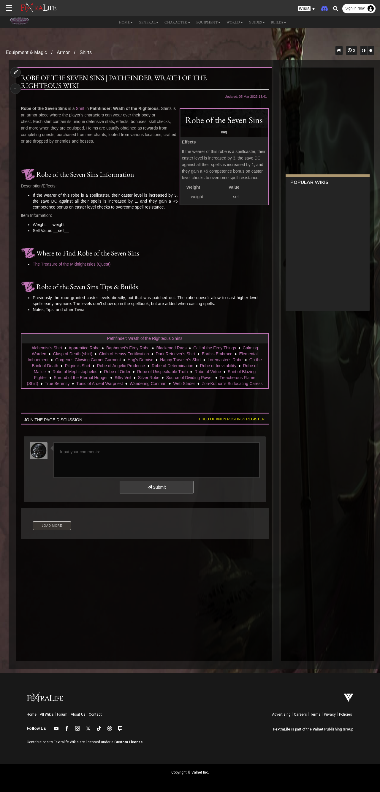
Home (32, 714)
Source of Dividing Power (189, 377)
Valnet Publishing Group (333, 729)
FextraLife (281, 729)
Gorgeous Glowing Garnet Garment (88, 359)
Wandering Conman (148, 383)
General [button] (149, 22)
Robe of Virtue (207, 371)
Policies (345, 714)
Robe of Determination (172, 365)
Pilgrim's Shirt (77, 365)
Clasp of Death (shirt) (72, 353)
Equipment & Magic (26, 52)
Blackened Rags (171, 347)
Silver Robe (148, 377)
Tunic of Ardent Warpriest (99, 383)
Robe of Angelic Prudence (121, 365)
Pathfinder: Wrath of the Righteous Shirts (144, 338)
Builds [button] (278, 22)
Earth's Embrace (217, 353)
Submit (157, 487)
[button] (306, 9)
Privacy (330, 714)
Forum (62, 714)
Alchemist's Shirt (46, 347)
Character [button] (177, 22)
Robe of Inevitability (218, 365)
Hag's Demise (140, 359)
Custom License (128, 742)
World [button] (235, 22)
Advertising (281, 714)
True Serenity (57, 383)
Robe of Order (117, 371)
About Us (78, 714)
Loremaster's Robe (225, 359)
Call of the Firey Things (214, 347)
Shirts (86, 52)
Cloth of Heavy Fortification (124, 353)
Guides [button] (257, 22)
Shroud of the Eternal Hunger (81, 377)
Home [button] (126, 22)
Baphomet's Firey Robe (128, 347)
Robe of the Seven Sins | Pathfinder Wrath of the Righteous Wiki (114, 81)
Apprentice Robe (84, 347)
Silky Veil (123, 377)
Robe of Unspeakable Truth (162, 371)
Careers (300, 714)
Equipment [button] (208, 22)
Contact (95, 714)
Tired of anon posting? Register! (231, 419)
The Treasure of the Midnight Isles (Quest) (71, 264)
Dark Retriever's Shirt (175, 353)
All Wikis (47, 714)
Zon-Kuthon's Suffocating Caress (232, 383)
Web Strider (184, 383)
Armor (63, 52)
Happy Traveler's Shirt (180, 359)
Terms (315, 714)
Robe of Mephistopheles (75, 371)
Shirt (80, 108)
